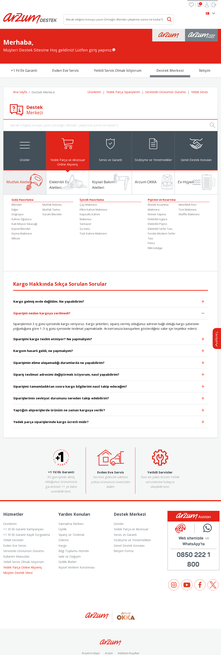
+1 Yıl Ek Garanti (24, 48)
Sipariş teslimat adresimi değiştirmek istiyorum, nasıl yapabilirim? (109, 353)
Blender (17, 183)
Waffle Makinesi (189, 193)
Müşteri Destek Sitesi (18, 551)
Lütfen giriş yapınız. (93, 28)
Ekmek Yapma (157, 193)
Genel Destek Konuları (129, 524)
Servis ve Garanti (125, 513)
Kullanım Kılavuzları (16, 535)
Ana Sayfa (20, 70)
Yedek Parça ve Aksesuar (131, 508)
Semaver (85, 202)
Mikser (16, 217)
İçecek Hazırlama (92, 178)
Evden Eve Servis (65, 48)
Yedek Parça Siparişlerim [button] (123, 70)
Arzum (109, 632)
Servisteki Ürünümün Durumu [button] (165, 70)
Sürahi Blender (52, 193)
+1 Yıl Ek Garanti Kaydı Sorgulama (26, 513)
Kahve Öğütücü (21, 198)
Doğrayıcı (18, 193)
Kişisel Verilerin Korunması (76, 546)
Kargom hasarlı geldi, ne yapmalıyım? (109, 329)
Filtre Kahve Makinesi (93, 188)
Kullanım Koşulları (128, 632)
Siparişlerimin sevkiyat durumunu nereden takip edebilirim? (109, 377)
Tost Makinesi (188, 188)
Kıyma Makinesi (22, 212)
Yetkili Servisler (13, 519)
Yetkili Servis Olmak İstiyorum (117, 48)
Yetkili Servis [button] (199, 70)
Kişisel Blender (21, 207)
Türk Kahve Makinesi (93, 212)
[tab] (24, 128)
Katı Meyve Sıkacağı (24, 202)
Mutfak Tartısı (51, 188)
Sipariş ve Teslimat (71, 513)
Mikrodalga (155, 227)
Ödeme (63, 519)
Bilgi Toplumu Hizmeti (73, 530)
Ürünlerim (10, 502)
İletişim (204, 48)
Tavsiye (217, 317)
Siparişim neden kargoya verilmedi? (109, 292)
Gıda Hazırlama (22, 178)
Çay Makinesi (88, 183)
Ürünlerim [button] (94, 70)
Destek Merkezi (170, 48)
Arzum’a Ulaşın (91, 632)
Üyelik (62, 508)
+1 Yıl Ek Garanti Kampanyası (23, 508)
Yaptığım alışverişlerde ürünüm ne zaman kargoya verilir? (109, 389)
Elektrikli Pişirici (157, 202)
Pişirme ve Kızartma (162, 178)
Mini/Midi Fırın (187, 183)
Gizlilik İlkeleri (67, 540)
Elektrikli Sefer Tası (160, 207)
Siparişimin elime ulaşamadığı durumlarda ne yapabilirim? (109, 341)
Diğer (15, 188)
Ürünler (119, 502)
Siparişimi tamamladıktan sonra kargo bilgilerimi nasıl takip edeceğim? (109, 365)
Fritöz (151, 222)
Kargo (62, 524)
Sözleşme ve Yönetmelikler (132, 519)
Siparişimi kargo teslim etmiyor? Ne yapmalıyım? (109, 317)
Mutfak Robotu (52, 183)
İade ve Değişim (69, 535)
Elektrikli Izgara (157, 198)
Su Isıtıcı (85, 207)
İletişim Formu (124, 530)
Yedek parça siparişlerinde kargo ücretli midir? (109, 401)
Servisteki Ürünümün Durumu (23, 530)
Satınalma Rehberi (71, 502)
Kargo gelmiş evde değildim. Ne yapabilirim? (109, 280)
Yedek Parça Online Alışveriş (22, 546)
